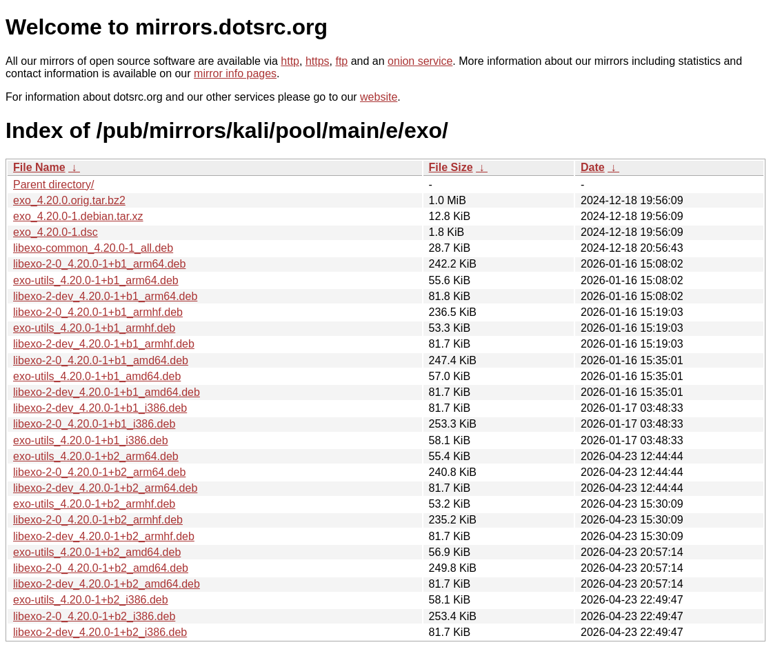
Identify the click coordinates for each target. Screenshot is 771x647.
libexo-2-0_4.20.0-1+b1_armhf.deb (98, 312)
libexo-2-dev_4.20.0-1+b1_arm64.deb (105, 296)
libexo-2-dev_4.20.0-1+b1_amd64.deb (106, 392)
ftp (341, 61)
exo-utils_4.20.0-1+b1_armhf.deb (94, 328)
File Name (39, 167)
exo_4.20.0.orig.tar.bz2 (69, 200)
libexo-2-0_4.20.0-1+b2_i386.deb (94, 616)
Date (593, 167)
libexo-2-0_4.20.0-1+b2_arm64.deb (99, 472)
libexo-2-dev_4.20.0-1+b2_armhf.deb (103, 536)
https (318, 61)
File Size (451, 167)
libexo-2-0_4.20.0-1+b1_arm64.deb (99, 264)
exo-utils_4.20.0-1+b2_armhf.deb (94, 504)
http (290, 61)
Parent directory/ (53, 184)
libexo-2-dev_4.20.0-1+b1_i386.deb (100, 408)
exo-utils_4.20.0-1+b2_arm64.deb (96, 456)
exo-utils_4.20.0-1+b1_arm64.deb (96, 280)
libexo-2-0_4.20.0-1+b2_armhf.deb (98, 520)
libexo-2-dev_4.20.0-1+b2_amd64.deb (106, 584)
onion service (420, 61)
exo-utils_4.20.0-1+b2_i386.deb (90, 600)
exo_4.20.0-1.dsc (55, 232)
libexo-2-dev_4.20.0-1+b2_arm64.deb (105, 488)
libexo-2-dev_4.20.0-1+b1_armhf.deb (103, 344)
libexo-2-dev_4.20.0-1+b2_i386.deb (100, 632)
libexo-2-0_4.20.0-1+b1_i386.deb (94, 424)
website (378, 97)
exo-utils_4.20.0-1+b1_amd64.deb (97, 376)
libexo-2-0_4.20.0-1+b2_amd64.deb (100, 568)
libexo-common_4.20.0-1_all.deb (93, 248)
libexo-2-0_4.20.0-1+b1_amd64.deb (100, 360)
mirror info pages (235, 73)
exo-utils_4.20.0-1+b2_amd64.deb (97, 552)
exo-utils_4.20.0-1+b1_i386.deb (90, 440)
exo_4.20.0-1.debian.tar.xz (78, 216)
